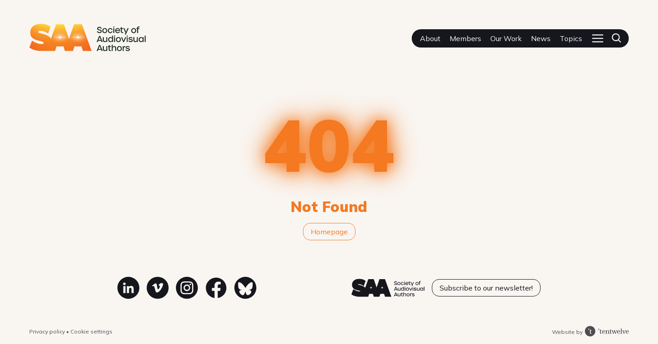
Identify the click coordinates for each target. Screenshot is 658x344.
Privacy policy (47, 331)
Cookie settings (91, 331)
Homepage (329, 231)
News (541, 38)
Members (465, 38)
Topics (571, 38)
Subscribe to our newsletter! (486, 287)
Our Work (506, 38)
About (430, 38)
